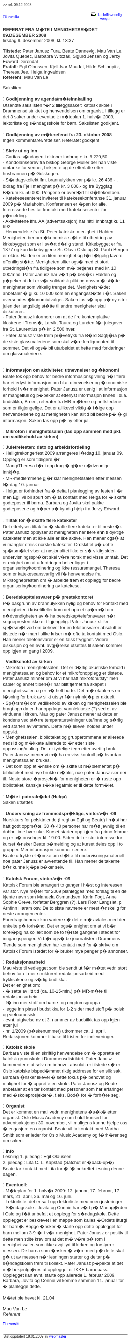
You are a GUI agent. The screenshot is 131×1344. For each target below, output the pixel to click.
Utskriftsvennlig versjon (106, 17)
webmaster (57, 1336)
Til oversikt (11, 17)
